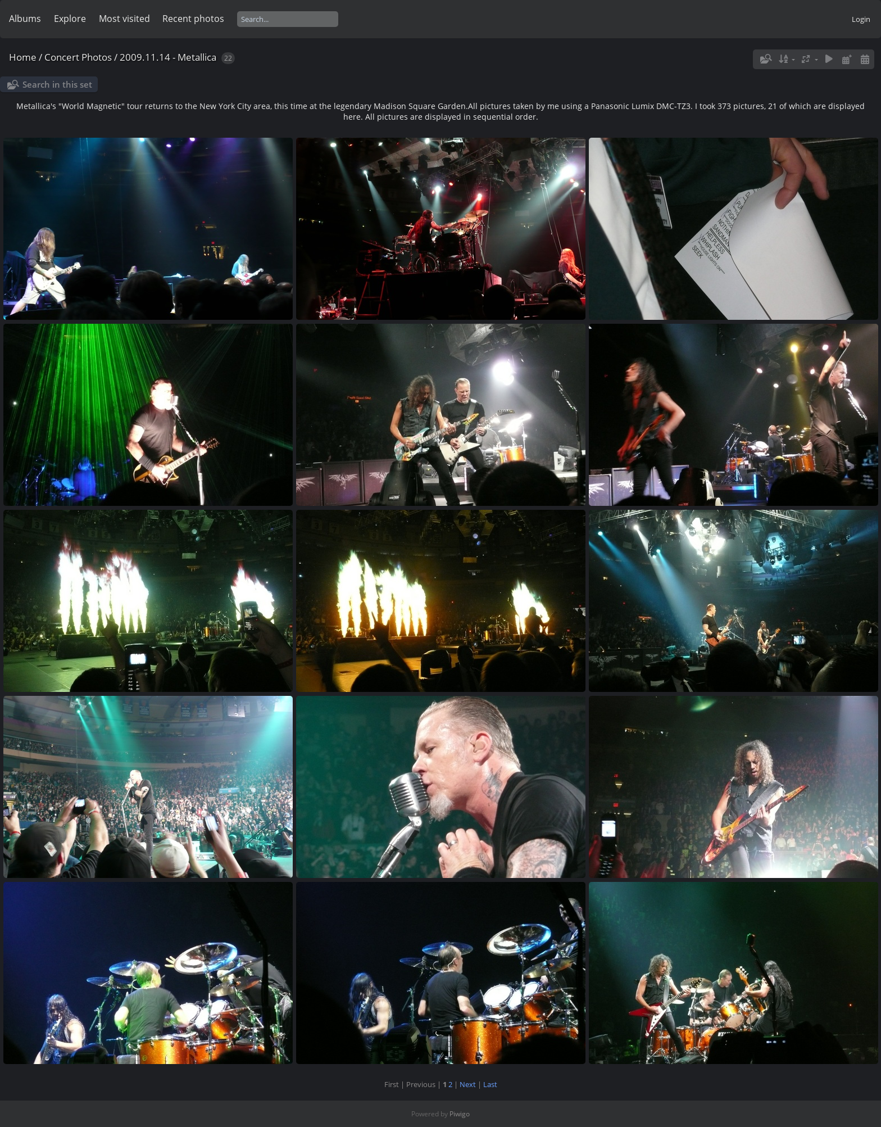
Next (468, 1084)
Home (23, 57)
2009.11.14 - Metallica (168, 57)
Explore (70, 18)
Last (490, 1084)
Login (861, 19)
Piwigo (459, 1114)
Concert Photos (78, 57)
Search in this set (57, 84)
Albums (25, 18)
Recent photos (193, 18)
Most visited (124, 18)
